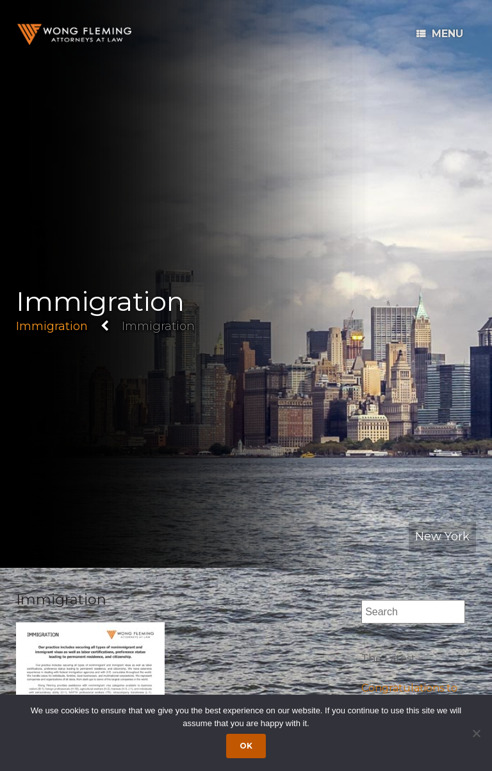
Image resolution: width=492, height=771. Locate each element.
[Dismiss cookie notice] (476, 733)
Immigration (52, 326)
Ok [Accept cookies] (246, 745)
